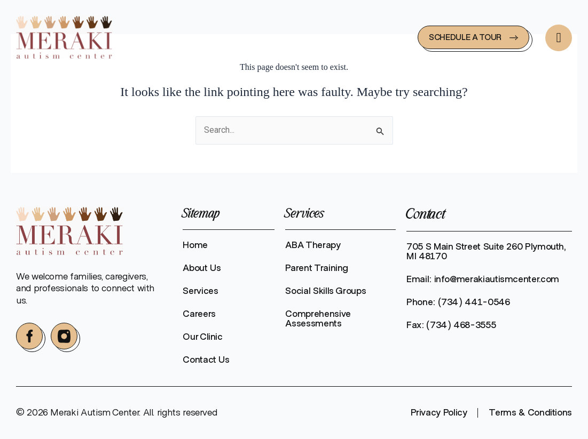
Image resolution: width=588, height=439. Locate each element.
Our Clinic (202, 337)
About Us (202, 268)
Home (195, 245)
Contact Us (206, 360)
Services (200, 291)
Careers (199, 314)
